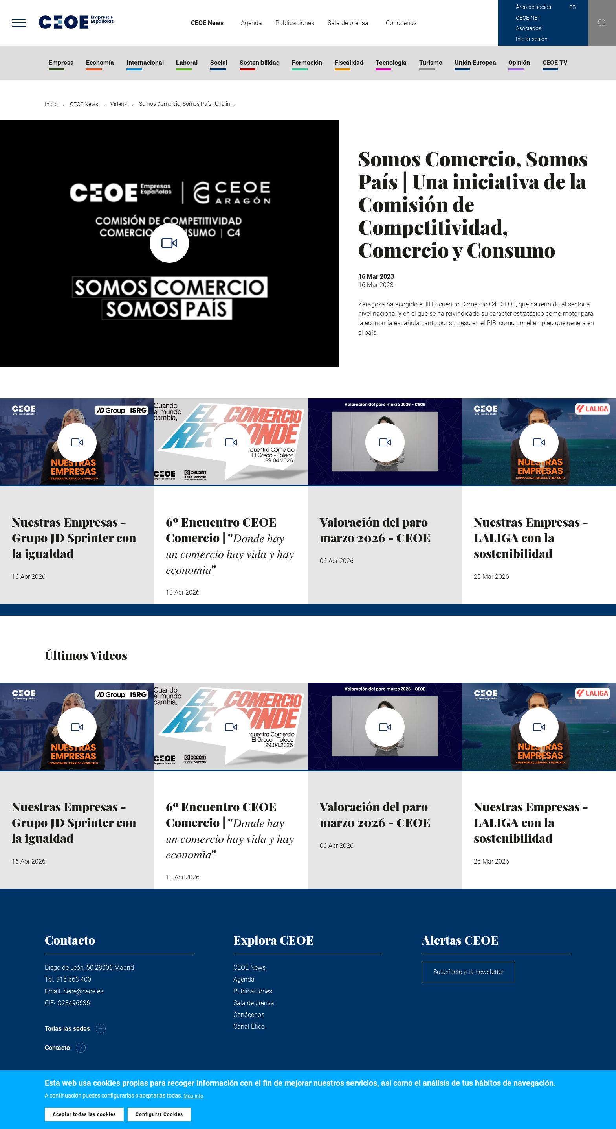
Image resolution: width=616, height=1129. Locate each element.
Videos (118, 104)
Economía (100, 62)
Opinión (519, 62)
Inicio (51, 104)
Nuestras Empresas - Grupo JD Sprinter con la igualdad (74, 537)
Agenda (251, 23)
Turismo (430, 62)
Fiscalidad (349, 62)
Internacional (145, 62)
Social (218, 62)
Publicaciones (294, 23)
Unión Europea (475, 62)
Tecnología (391, 62)
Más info (193, 1096)
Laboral (187, 62)
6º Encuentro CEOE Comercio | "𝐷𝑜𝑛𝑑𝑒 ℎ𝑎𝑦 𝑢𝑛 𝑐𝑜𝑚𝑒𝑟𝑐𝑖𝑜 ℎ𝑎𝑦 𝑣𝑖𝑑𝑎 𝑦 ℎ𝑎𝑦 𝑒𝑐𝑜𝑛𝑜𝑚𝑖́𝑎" (230, 545)
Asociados (528, 28)
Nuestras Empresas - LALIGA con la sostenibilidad (531, 537)
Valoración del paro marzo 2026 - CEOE (375, 529)
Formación (307, 62)
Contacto (57, 1048)
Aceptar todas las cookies (84, 1114)
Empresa (61, 62)
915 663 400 (73, 979)
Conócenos (401, 23)
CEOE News (207, 23)
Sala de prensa (348, 23)
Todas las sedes (67, 1028)
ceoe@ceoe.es (83, 991)
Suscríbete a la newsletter (469, 972)
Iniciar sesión (532, 39)
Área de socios (533, 7)
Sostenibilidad (260, 62)
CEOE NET (528, 18)
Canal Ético (249, 1026)
